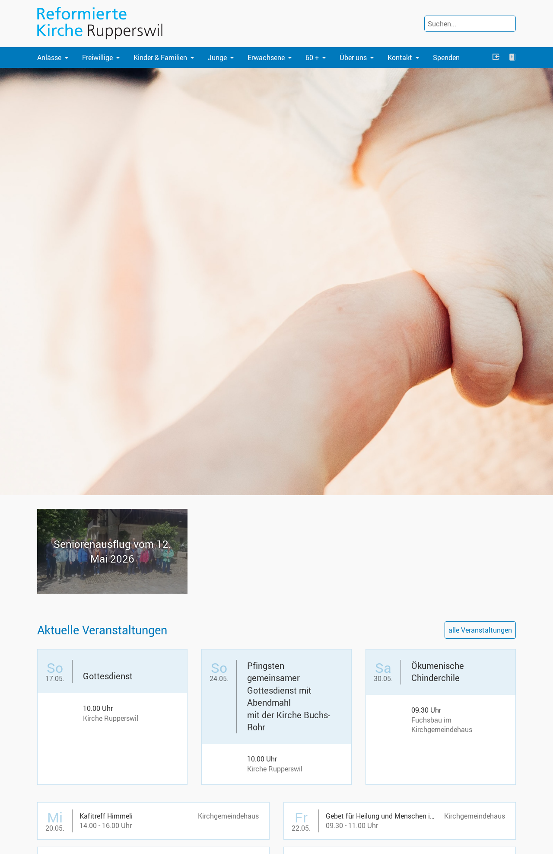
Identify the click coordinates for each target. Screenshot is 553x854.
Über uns (353, 57)
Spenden (446, 57)
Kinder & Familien (160, 57)
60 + (312, 57)
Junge (217, 57)
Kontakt (400, 57)
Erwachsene (266, 57)
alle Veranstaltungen (480, 630)
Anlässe (49, 57)
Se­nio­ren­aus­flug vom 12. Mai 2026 (112, 551)
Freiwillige (97, 57)
